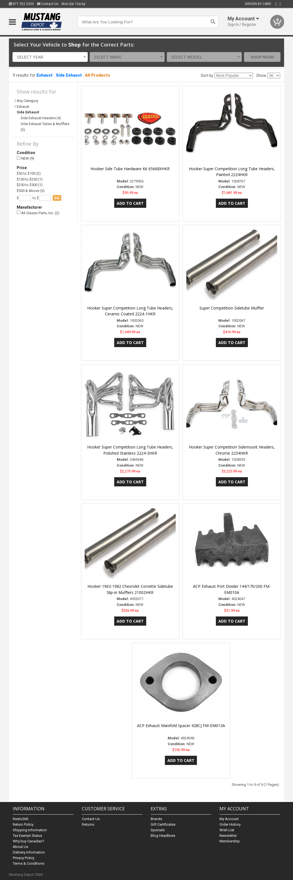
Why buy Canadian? (28, 841)
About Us (20, 847)
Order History (230, 824)
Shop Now (262, 57)
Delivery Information (29, 852)
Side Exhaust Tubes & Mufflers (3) (45, 127)
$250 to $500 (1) (30, 185)
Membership (229, 841)
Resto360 (20, 819)
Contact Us (47, 4)
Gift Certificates (163, 824)
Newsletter (228, 835)
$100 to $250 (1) (30, 179)
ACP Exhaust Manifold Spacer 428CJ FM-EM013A (181, 725)
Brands (156, 819)
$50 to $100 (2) (29, 173)
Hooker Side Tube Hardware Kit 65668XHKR (130, 168)
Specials (158, 830)
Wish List (226, 830)
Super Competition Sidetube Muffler (231, 308)
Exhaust (44, 75)
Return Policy (23, 824)
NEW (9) (25, 158)
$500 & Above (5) (31, 191)
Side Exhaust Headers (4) (41, 118)
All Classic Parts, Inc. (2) (38, 212)
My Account (229, 819)
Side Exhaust (69, 75)
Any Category (27, 101)
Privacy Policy (23, 858)
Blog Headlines (163, 835)
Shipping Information (30, 830)
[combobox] (50, 57)
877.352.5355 (21, 4)
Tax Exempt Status (27, 835)
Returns (88, 824)
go (57, 198)
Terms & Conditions (28, 863)
